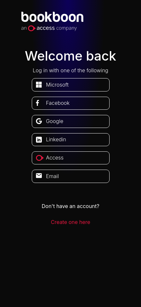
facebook (58, 103)
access (55, 157)
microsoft (57, 84)
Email (52, 176)
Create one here (70, 222)
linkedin (56, 139)
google (55, 121)
